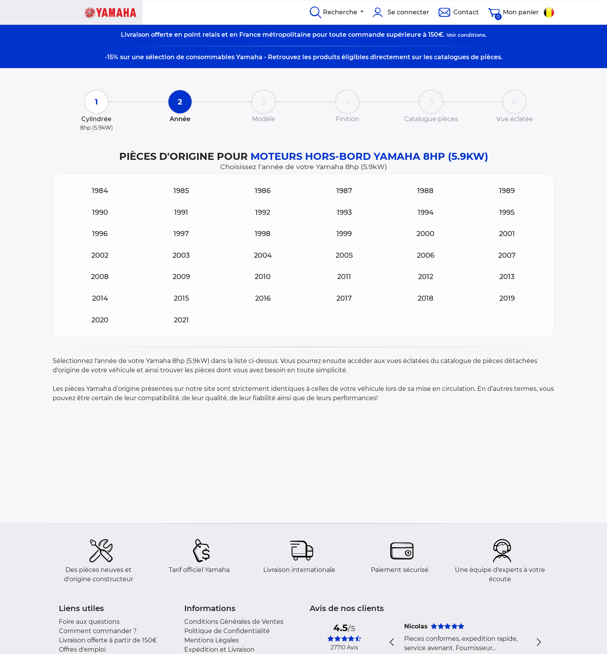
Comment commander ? (98, 631)
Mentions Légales (211, 640)
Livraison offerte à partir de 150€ (108, 640)
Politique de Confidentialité (227, 631)
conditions (471, 35)
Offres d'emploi (82, 649)
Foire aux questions (89, 621)
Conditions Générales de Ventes (233, 621)
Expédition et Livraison (219, 649)
